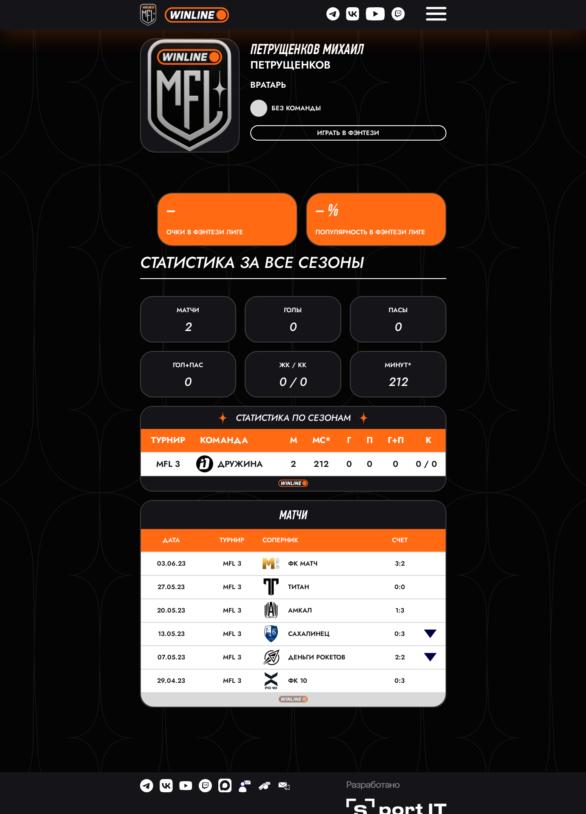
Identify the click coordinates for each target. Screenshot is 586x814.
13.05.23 (171, 634)
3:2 (400, 563)
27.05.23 (171, 587)
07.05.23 (171, 657)
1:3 (399, 610)
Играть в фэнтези (348, 133)
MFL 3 (168, 464)
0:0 (399, 587)
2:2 (400, 657)
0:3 (399, 634)
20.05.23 (171, 610)
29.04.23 (171, 680)
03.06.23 (171, 563)
